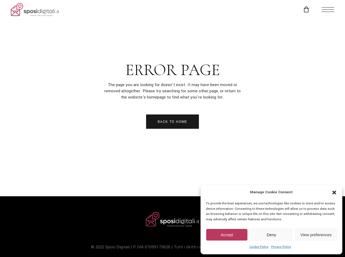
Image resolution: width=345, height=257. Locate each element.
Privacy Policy (281, 247)
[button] (334, 192)
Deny (271, 234)
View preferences (316, 234)
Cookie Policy (258, 247)
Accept (227, 234)
